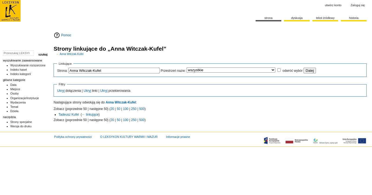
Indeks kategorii (20, 74)
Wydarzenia (18, 102)
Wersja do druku (21, 126)
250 (133, 109)
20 (112, 109)
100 (125, 109)
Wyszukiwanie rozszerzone (28, 65)
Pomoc (66, 35)
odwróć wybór (292, 71)
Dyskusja (296, 18)
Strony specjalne (21, 121)
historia (353, 18)
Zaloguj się (358, 5)
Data (13, 84)
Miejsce (15, 89)
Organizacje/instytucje (24, 98)
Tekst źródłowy (325, 18)
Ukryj (60, 91)
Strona (268, 18)
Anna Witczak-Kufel (71, 54)
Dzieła (14, 111)
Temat (14, 106)
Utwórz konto (333, 5)
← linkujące (90, 114)
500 (142, 109)
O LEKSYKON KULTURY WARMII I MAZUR (129, 136)
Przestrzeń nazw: (173, 71)
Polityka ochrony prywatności (73, 136)
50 (118, 109)
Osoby (14, 93)
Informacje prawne (178, 136)
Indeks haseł (18, 69)
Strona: (62, 71)
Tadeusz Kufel (68, 114)
